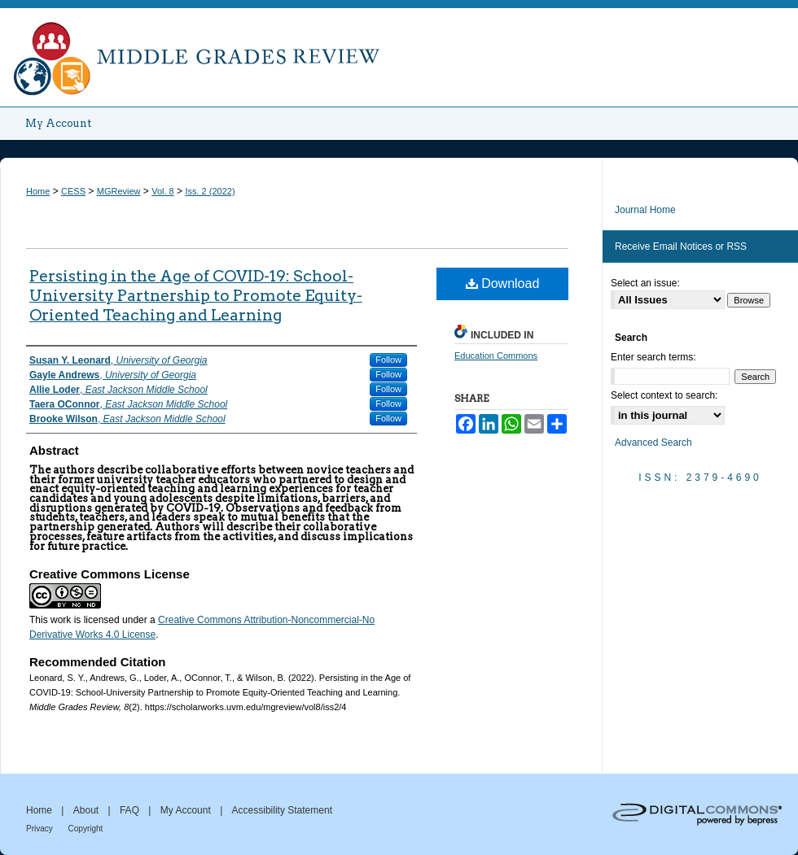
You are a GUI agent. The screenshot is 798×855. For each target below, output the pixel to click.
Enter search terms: (653, 357)
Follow (388, 359)
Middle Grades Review (399, 53)
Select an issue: (645, 283)
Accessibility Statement (282, 810)
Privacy (40, 828)
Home (38, 191)
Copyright (85, 828)
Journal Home (645, 210)
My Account (186, 810)
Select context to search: (664, 395)
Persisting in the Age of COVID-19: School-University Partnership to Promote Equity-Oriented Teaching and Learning (195, 296)
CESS (73, 191)
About (87, 810)
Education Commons (495, 355)
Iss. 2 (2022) (210, 191)
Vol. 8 (162, 191)
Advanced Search (653, 442)
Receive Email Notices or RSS (681, 246)
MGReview (119, 191)
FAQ (131, 810)
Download (503, 283)
